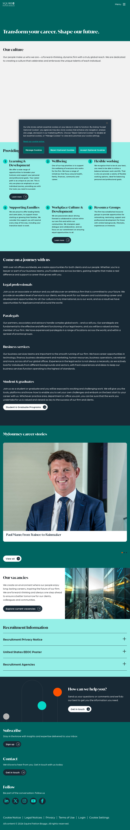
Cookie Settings (99, 817)
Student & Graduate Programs (23, 407)
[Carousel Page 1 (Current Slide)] (122, 552)
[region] (65, 139)
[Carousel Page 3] (126, 552)
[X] (15, 801)
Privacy (50, 817)
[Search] (110, 4)
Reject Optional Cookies (62, 150)
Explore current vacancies (21, 608)
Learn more (17, 196)
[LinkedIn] (6, 801)
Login (82, 817)
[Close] (107, 123)
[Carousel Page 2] (124, 552)
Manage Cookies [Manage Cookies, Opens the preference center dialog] (34, 150)
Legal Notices (33, 817)
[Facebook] (42, 801)
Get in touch (78, 709)
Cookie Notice (12, 817)
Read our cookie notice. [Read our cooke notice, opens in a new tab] (34, 141)
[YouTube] (33, 801)
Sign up (10, 744)
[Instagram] (24, 801)
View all (10, 558)
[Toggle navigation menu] (120, 4)
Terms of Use (67, 817)
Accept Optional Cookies (92, 150)
